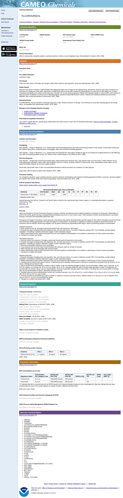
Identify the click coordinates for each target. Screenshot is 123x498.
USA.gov (34, 490)
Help (2, 13)
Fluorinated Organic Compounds (34, 115)
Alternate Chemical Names (97, 22)
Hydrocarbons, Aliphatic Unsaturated (35, 113)
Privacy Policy (53, 484)
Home (3, 10)
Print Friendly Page (112, 10)
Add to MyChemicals (95, 10)
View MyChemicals (7, 33)
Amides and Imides (30, 111)
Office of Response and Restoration (53, 488)
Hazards (35, 22)
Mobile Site (4, 42)
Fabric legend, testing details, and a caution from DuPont (37, 185)
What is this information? (27, 30)
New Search (5, 22)
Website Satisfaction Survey (76, 484)
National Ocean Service (75, 488)
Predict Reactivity (6, 36)
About (46, 484)
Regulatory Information (80, 22)
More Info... (23, 204)
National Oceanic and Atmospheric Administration (102, 488)
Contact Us (62, 484)
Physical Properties (66, 22)
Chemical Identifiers (25, 22)
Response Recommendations (49, 22)
